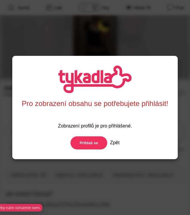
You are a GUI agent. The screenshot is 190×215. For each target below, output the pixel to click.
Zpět (114, 142)
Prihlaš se (89, 143)
